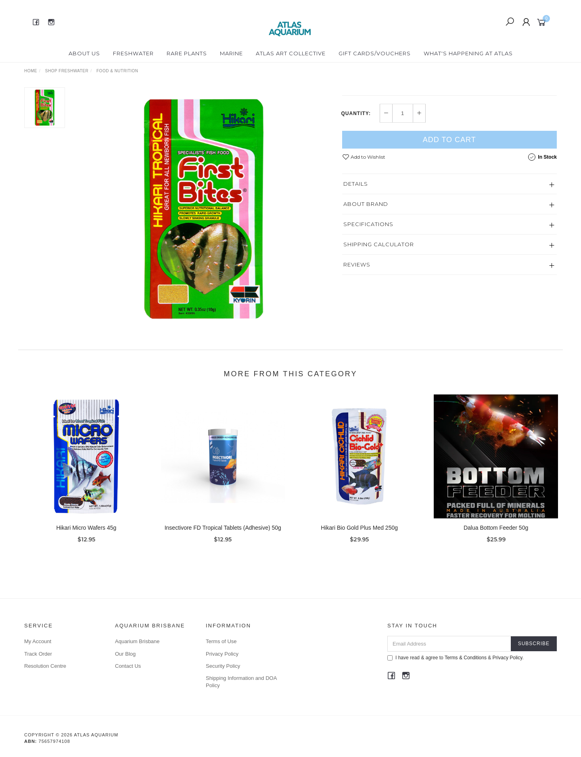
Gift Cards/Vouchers (375, 53)
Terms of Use (221, 641)
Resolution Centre (45, 666)
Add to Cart (449, 184)
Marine (231, 53)
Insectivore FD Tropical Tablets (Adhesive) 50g (223, 534)
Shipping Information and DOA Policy (241, 681)
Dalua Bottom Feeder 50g (496, 534)
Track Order (38, 654)
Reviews (356, 308)
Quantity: (356, 157)
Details (355, 227)
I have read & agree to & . (455, 658)
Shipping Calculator (378, 288)
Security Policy (223, 666)
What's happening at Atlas (468, 53)
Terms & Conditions (466, 658)
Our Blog (125, 654)
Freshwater (133, 53)
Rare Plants (187, 53)
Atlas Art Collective (291, 53)
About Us (84, 53)
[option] (203, 208)
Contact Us (128, 666)
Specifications (368, 268)
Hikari (352, 91)
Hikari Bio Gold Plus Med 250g (359, 534)
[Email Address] (449, 644)
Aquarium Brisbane (137, 641)
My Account (37, 641)
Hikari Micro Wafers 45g (86, 534)
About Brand (365, 248)
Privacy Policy (222, 654)
